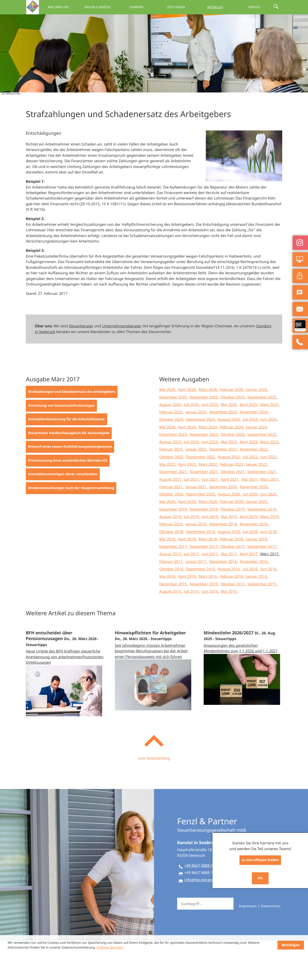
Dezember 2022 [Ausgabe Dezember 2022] (223, 463)
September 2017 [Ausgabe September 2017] (262, 560)
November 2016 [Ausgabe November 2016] (254, 575)
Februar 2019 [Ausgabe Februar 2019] (171, 538)
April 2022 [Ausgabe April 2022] (187, 478)
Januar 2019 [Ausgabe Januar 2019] (196, 538)
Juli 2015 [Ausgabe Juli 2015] (192, 605)
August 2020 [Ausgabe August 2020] (229, 508)
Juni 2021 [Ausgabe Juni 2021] (210, 493)
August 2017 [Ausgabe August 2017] (170, 568)
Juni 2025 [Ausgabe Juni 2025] (210, 418)
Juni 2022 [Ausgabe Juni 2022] (268, 471)
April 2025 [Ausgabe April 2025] (249, 418)
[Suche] (205, 918)
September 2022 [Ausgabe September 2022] (201, 471)
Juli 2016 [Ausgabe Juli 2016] (251, 583)
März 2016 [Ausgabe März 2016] (208, 590)
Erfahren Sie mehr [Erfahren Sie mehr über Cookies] (109, 947)
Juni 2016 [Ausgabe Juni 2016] (268, 583)
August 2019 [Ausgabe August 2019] (170, 531)
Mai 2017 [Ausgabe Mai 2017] (229, 568)
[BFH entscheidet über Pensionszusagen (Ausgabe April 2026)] (65, 683)
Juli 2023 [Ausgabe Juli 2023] (192, 456)
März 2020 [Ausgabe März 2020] (208, 515)
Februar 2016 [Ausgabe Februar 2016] (232, 590)
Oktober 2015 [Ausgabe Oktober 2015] (233, 598)
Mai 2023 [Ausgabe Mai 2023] (229, 456)
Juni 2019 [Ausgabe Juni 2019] (210, 531)
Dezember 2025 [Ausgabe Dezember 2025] (173, 411)
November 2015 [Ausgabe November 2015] (204, 598)
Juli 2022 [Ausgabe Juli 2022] (251, 471)
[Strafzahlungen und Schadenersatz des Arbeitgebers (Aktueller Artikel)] (71, 406)
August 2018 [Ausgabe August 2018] (229, 546)
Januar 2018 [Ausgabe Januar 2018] (257, 553)
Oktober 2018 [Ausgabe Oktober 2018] (171, 546)
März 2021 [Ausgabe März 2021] (270, 493)
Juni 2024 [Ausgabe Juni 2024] (268, 433)
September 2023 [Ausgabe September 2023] (262, 448)
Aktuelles (221, 7)
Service (256, 7)
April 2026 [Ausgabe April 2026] (187, 403)
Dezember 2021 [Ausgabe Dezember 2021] (173, 486)
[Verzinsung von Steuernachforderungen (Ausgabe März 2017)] (61, 420)
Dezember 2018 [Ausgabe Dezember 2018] (223, 538)
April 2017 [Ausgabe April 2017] (249, 568)
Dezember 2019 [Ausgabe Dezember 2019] (173, 523)
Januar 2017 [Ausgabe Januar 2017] (196, 575)
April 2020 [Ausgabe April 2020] (187, 515)
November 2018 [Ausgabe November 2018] (254, 538)
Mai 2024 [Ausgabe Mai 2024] (167, 441)
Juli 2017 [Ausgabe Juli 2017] (192, 568)
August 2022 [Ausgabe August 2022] (229, 471)
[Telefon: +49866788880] (199, 880)
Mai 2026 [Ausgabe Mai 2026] (167, 403)
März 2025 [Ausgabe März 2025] (270, 418)
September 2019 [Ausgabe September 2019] (262, 523)
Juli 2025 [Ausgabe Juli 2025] (192, 418)
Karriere (150, 7)
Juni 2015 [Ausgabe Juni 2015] (210, 605)
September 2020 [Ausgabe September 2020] (201, 508)
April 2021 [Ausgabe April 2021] (230, 493)
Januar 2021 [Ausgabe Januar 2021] (196, 501)
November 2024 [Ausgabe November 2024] (254, 426)
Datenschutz (270, 920)
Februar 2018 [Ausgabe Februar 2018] (232, 553)
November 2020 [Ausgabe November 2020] (254, 501)
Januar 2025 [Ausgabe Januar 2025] (196, 426)
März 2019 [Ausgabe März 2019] (270, 531)
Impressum (248, 920)
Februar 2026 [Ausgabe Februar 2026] (232, 403)
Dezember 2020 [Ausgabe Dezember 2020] (223, 501)
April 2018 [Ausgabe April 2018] (187, 553)
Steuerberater (81, 340)
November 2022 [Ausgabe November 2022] (254, 463)
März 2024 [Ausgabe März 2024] (208, 441)
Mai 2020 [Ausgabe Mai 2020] (167, 515)
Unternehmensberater (122, 340)
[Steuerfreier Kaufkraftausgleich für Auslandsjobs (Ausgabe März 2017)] (69, 447)
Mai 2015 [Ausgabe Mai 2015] (229, 605)
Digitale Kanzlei (114, 7)
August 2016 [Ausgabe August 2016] (229, 583)
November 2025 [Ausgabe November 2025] (204, 411)
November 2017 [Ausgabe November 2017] (204, 560)
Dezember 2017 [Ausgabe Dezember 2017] (173, 560)
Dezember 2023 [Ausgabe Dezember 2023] (173, 448)
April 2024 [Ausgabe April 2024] (187, 441)
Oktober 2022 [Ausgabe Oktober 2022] (171, 471)
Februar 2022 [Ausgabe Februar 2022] (232, 478)
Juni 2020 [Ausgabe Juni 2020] (268, 508)
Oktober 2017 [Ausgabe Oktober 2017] (233, 560)
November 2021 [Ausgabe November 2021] (204, 486)
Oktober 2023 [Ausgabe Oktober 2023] (233, 448)
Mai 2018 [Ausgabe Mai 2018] (167, 553)
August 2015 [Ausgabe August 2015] (170, 605)
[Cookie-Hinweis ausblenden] (290, 945)
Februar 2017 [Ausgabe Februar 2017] (171, 575)
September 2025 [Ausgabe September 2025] (262, 411)
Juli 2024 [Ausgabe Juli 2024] (251, 433)
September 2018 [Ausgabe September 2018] (201, 546)
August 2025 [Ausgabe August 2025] (170, 418)
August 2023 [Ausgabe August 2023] (170, 456)
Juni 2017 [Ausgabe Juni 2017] (210, 568)
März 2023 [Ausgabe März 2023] (270, 456)
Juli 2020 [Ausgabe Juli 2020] (251, 508)
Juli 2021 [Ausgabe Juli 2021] (192, 493)
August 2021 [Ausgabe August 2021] (170, 493)
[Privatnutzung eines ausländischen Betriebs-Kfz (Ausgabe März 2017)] (68, 475)
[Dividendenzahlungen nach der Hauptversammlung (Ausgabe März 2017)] (71, 502)
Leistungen (185, 7)
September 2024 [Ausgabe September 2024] (201, 433)
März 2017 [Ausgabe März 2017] (270, 568)
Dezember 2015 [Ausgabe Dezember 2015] (173, 598)
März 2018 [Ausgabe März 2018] (208, 553)
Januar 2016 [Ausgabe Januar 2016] (257, 590)
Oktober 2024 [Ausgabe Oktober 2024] (171, 433)
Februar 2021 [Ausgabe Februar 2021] (171, 501)
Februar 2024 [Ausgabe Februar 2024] (232, 441)
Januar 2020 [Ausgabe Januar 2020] (257, 515)
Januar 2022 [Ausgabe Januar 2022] (257, 478)
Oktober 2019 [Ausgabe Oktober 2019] (233, 523)
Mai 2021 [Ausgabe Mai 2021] (249, 493)
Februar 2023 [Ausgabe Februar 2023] (171, 463)
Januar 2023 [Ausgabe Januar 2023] (196, 463)
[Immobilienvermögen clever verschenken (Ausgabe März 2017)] (63, 489)
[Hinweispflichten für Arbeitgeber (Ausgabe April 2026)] (154, 680)
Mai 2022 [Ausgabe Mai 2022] (167, 478)
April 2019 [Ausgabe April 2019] (249, 531)
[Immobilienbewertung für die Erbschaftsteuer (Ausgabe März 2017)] (66, 434)
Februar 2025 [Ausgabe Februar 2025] (171, 426)
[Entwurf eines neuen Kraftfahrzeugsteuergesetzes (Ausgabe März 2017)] (70, 461)
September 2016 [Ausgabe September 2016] (201, 583)
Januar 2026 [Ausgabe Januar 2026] (257, 403)
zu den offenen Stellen (260, 860)
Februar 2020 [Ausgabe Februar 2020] (232, 515)
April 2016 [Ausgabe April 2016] (187, 590)
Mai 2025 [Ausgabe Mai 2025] (229, 418)
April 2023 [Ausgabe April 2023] (249, 456)
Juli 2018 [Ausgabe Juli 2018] (251, 546)
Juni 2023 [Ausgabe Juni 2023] (210, 456)
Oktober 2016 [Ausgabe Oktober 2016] (171, 583)
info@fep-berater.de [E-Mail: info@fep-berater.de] (201, 894)
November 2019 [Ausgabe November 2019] (204, 523)
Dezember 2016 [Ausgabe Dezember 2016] (223, 575)
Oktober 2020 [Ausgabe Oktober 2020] (171, 508)
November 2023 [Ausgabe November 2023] (204, 448)
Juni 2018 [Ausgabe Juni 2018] (268, 546)
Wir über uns (79, 7)
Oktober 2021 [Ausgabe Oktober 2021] (233, 486)
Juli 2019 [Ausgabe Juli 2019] (192, 531)
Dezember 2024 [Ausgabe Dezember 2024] (223, 426)
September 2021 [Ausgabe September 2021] (262, 486)
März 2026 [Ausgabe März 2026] (208, 403)
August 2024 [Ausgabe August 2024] (229, 433)
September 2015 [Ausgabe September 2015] (262, 598)
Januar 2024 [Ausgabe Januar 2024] (257, 441)
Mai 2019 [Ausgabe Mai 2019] (229, 531)
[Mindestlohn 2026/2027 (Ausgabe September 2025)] (243, 678)
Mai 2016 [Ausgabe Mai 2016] (167, 590)
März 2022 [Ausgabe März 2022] (208, 478)
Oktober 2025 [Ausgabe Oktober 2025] (233, 411)
